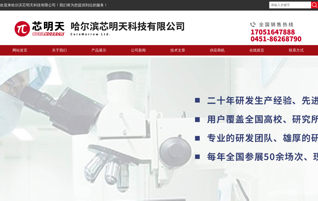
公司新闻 (138, 50)
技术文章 (177, 50)
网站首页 (19, 50)
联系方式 (296, 50)
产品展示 (98, 50)
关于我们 (59, 50)
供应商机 (217, 50)
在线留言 (256, 50)
